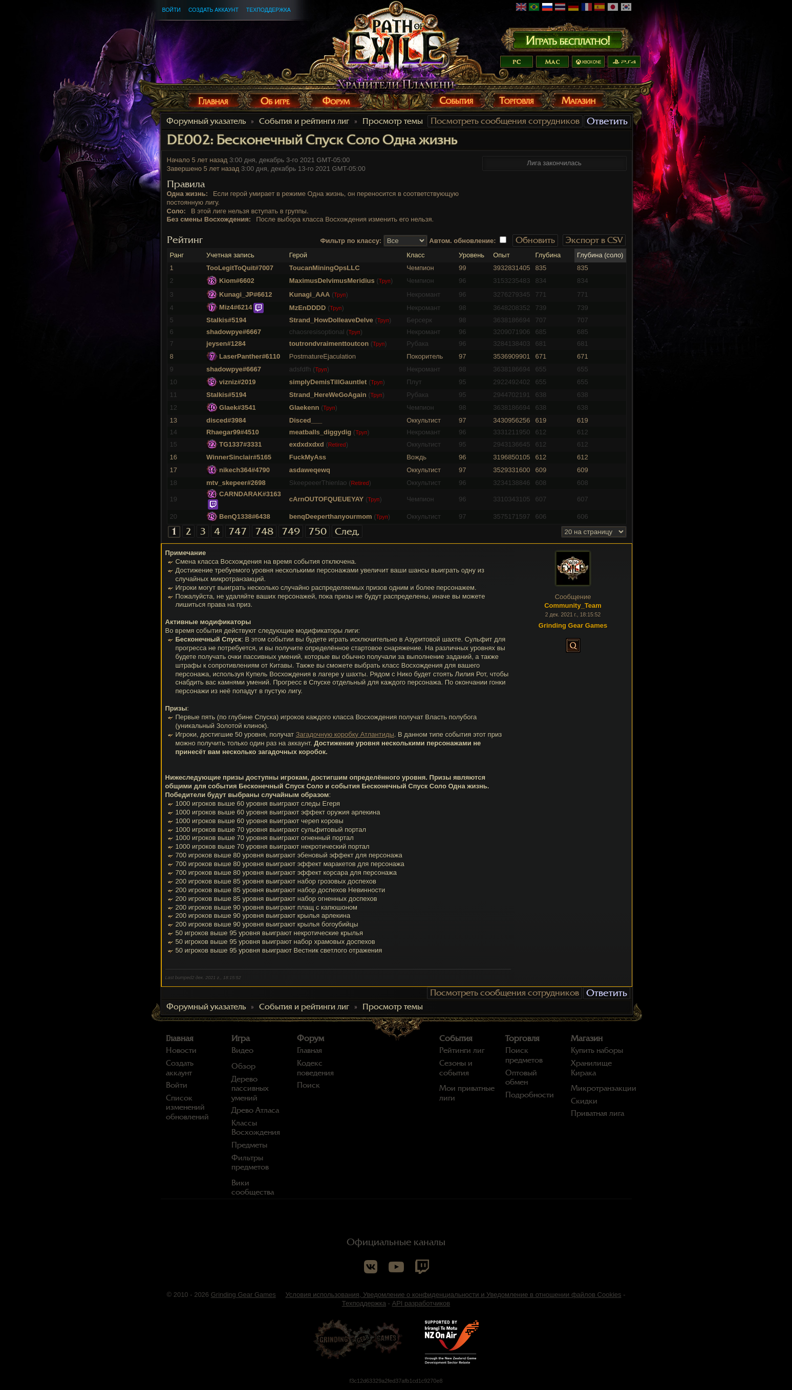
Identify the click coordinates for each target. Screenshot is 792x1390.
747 (237, 531)
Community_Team (573, 605)
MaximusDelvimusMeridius (332, 280)
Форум (310, 1038)
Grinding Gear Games (243, 1294)
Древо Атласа (255, 1110)
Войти (171, 10)
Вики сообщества (252, 1187)
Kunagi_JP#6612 (245, 294)
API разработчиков (421, 1303)
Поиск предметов (524, 1055)
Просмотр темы (392, 121)
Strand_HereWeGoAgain (328, 395)
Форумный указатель (206, 121)
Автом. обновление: (462, 241)
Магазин (587, 1038)
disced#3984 (226, 420)
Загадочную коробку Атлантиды (345, 734)
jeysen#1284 (226, 343)
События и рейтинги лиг (304, 121)
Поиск (308, 1085)
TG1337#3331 (240, 444)
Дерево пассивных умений (250, 1088)
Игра (240, 1038)
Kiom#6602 (236, 280)
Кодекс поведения (315, 1067)
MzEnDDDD (307, 308)
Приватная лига (597, 1113)
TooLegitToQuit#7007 (239, 268)
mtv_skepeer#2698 (236, 483)
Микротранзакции (603, 1088)
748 (264, 531)
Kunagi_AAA (309, 294)
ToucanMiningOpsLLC (324, 268)
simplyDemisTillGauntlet (328, 382)
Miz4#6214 (235, 307)
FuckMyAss (307, 457)
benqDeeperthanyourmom (330, 516)
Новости (181, 1050)
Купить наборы (597, 1050)
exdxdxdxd (306, 444)
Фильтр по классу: (351, 241)
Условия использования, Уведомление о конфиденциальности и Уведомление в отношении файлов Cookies (453, 1294)
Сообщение (573, 597)
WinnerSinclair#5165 (238, 457)
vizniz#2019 (237, 382)
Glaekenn (304, 407)
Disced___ (305, 420)
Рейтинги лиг (461, 1050)
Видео (242, 1050)
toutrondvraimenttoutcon (329, 343)
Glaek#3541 (237, 407)
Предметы (249, 1145)
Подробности (529, 1094)
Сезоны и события (456, 1067)
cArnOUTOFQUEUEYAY (326, 499)
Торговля (522, 1038)
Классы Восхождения (255, 1127)
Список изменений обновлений (187, 1107)
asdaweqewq (309, 470)
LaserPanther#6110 (249, 356)
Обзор (243, 1066)
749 (291, 531)
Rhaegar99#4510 (232, 432)
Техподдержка (268, 10)
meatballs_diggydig (320, 432)
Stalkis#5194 (226, 320)
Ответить (607, 121)
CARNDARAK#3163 (250, 494)
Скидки (584, 1101)
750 (317, 531)
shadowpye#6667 (233, 332)
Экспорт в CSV (594, 240)
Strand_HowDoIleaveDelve (331, 320)
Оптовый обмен (521, 1077)
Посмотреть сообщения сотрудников (505, 121)
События (456, 1038)
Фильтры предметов (250, 1162)
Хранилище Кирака (591, 1067)
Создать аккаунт (213, 10)
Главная (180, 1038)
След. (347, 531)
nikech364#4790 (244, 470)
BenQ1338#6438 (244, 516)
